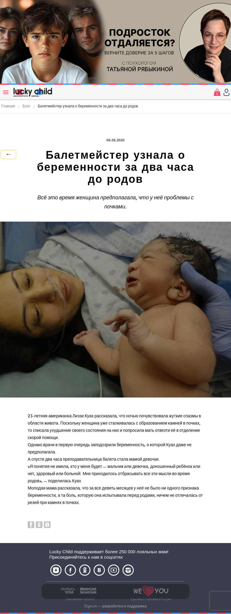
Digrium (90, 606)
